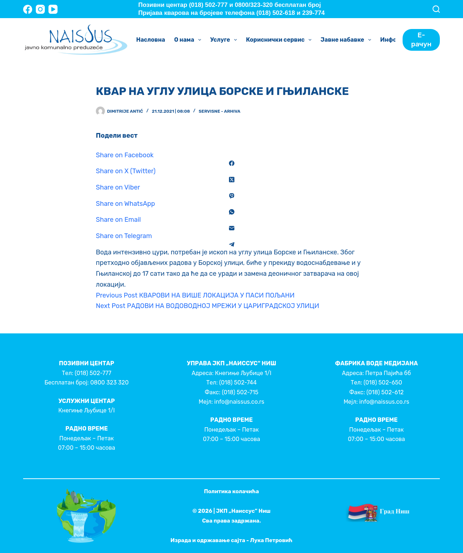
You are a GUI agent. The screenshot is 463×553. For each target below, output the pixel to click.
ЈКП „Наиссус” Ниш (243, 511)
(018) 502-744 (238, 382)
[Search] (436, 9)
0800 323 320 (109, 382)
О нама (189, 40)
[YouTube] (53, 9)
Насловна (150, 39)
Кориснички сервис (280, 40)
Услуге (225, 40)
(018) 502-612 (385, 392)
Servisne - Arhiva (219, 111)
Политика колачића (231, 491)
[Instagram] (40, 9)
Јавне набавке (347, 40)
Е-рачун (421, 39)
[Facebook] (27, 9)
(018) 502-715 (240, 392)
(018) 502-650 (383, 382)
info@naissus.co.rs (239, 401)
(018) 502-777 (93, 373)
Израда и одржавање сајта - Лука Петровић (231, 540)
